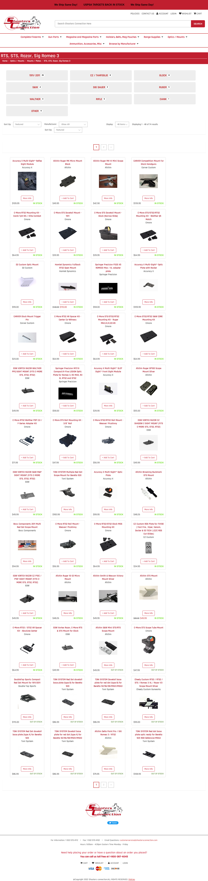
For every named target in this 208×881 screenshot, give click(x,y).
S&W (37, 87)
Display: (109, 124)
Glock (165, 75)
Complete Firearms (32, 37)
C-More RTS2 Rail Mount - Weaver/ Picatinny (67, 525)
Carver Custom (148, 167)
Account (162, 13)
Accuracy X (27, 167)
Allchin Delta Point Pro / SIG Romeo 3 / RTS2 (108, 733)
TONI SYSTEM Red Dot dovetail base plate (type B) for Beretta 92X (67, 683)
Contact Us (148, 13)
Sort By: (7, 124)
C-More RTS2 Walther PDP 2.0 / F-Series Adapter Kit (27, 422)
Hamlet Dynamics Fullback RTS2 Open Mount (67, 266)
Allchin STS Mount (148, 575)
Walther (37, 99)
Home (4, 61)
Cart (84, 863)
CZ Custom (148, 537)
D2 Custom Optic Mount (27, 264)
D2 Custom (27, 267)
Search (198, 23)
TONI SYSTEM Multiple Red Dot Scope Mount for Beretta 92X (67, 474)
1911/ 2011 (37, 75)
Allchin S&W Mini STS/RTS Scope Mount (108, 629)
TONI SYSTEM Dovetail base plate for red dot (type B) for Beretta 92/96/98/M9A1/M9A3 (108, 683)
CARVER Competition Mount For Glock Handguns (148, 162)
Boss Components (27, 530)
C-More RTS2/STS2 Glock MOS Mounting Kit (108, 525)
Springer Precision (108, 274)
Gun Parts (55, 37)
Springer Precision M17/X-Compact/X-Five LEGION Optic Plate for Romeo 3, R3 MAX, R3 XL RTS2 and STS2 (67, 373)
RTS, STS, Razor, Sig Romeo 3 (57, 61)
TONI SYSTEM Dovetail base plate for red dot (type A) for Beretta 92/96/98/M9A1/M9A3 (67, 734)
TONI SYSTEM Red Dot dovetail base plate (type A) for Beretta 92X (27, 734)
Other (37, 111)
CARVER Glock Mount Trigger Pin (27, 318)
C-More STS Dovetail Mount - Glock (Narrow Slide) (108, 214)
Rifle (101, 99)
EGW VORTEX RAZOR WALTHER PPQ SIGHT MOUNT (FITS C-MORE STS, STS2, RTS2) (27, 371)
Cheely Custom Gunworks (148, 689)
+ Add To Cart (68, 198)
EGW (27, 378)
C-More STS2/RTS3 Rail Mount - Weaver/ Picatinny (108, 422)
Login (173, 13)
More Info (27, 198)
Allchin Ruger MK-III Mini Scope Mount (108, 162)
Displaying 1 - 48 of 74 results (145, 124)
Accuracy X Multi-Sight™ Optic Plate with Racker (148, 266)
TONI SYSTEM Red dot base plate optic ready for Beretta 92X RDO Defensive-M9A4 (148, 734)
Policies (135, 13)
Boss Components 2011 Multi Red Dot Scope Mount (27, 525)
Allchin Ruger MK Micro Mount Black (67, 162)
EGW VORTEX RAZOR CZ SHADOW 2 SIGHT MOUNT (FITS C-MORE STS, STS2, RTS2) (148, 423)
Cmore (27, 219)
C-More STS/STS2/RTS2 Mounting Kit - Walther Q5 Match (148, 216)
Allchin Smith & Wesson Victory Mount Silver (108, 577)
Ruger (165, 87)
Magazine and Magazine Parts (83, 37)
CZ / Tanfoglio (101, 75)
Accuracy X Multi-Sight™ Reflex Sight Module (27, 162)
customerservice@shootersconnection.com (138, 840)
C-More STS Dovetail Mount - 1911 (67, 214)
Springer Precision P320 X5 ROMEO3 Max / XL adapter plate (108, 268)
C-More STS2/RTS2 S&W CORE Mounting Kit (149, 318)
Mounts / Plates (34, 61)
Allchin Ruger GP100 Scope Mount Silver (148, 370)
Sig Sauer (101, 87)
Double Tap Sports (27, 686)
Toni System (68, 478)
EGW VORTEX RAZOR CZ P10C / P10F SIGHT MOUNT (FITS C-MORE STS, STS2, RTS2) (27, 579)
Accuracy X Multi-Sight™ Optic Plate (108, 474)
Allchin (67, 167)
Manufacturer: (50, 124)
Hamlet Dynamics (67, 271)
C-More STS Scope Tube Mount (148, 627)
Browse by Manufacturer (123, 44)
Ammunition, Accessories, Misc (87, 44)
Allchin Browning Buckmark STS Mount (148, 474)
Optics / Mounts (177, 37)
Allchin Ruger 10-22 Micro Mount (68, 577)
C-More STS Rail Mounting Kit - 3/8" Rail (68, 422)
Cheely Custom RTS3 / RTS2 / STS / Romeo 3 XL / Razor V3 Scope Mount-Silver (149, 683)
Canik (165, 99)
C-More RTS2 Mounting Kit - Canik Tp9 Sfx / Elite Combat (27, 214)
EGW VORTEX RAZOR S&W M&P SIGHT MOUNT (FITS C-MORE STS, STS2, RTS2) (27, 475)
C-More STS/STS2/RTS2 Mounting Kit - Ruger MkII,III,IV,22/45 (108, 320)
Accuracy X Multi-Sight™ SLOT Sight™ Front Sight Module (108, 370)
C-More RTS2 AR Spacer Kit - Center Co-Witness (67, 318)
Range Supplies (153, 37)
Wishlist (185, 13)
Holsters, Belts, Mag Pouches (122, 37)
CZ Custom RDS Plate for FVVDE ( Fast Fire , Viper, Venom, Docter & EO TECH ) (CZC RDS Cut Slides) (148, 528)
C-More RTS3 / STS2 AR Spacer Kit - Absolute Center (27, 629)
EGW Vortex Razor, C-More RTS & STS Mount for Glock (67, 629)
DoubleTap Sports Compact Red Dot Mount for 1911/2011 (27, 681)
